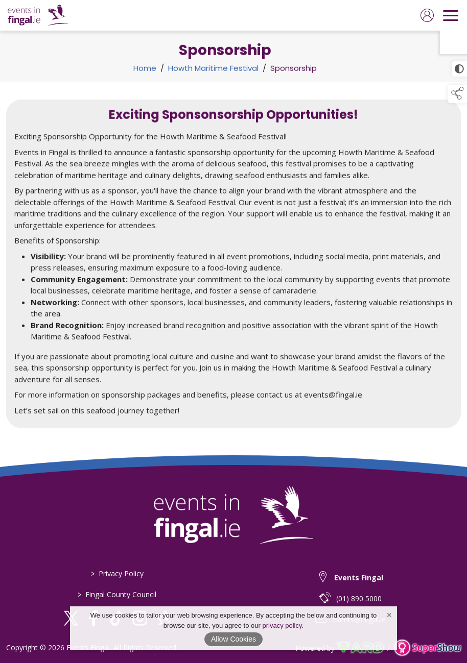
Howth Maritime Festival (213, 70)
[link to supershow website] (427, 648)
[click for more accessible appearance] (459, 69)
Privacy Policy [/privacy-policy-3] (116, 573)
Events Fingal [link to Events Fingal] (358, 577)
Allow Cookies (233, 639)
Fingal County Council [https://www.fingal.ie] (117, 594)
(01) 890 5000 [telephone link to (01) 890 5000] (359, 598)
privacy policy (281, 625)
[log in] (427, 15)
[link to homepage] (37, 15)
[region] (233, 263)
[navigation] (450, 15)
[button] (457, 94)
